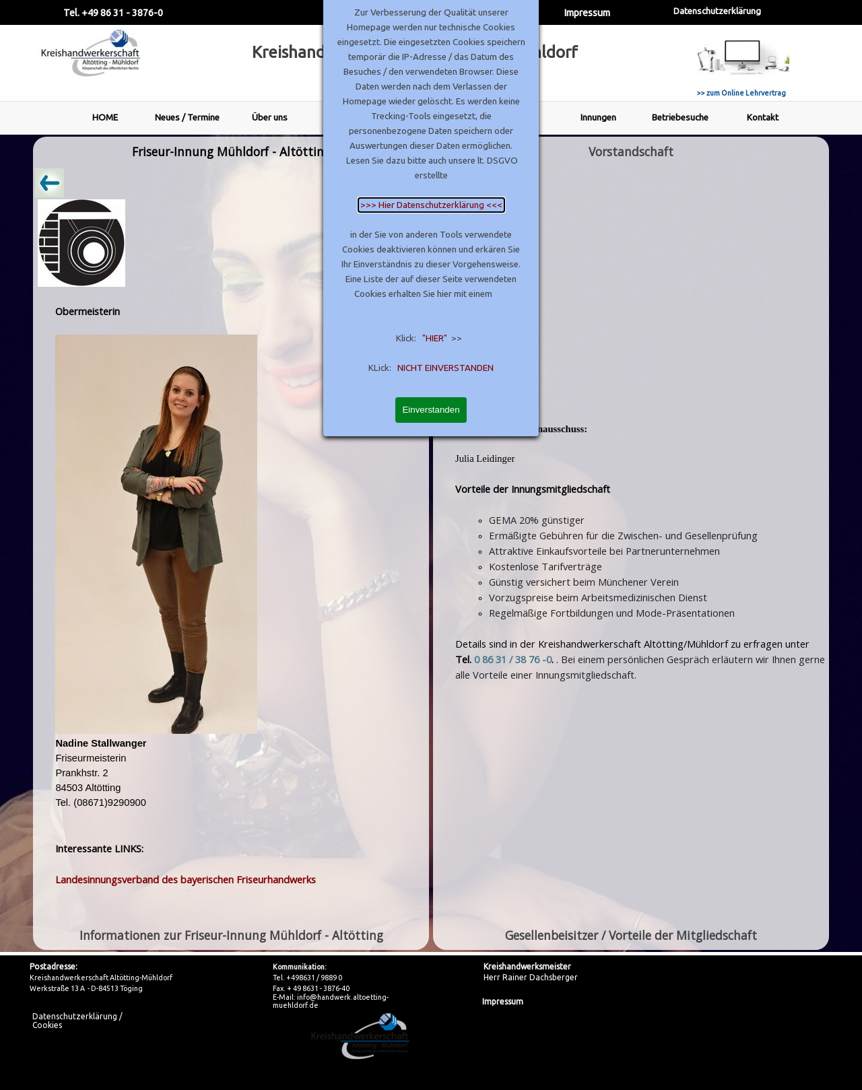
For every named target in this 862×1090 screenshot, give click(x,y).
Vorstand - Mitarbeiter (351, 117)
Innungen (598, 117)
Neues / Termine (187, 117)
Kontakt (762, 117)
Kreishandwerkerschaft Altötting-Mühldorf (101, 978)
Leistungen (516, 117)
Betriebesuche (680, 117)
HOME (105, 117)
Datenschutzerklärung (717, 11)
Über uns (270, 117)
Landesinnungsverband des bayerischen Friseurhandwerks (185, 879)
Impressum (587, 12)
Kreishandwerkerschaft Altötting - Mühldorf (415, 52)
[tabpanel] (231, 543)
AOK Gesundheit (434, 117)
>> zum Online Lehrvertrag (741, 93)
